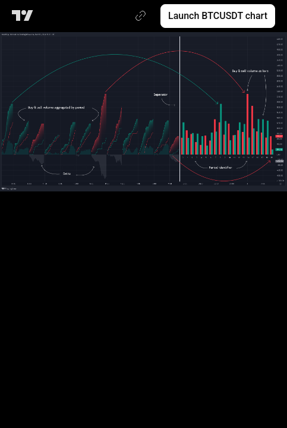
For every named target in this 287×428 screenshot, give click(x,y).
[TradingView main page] (24, 16)
